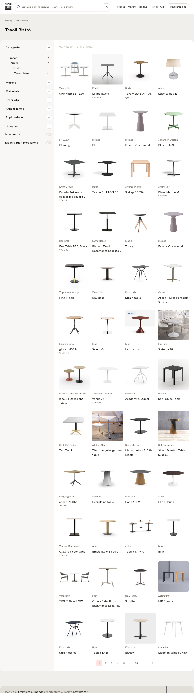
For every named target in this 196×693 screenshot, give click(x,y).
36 (136, 663)
